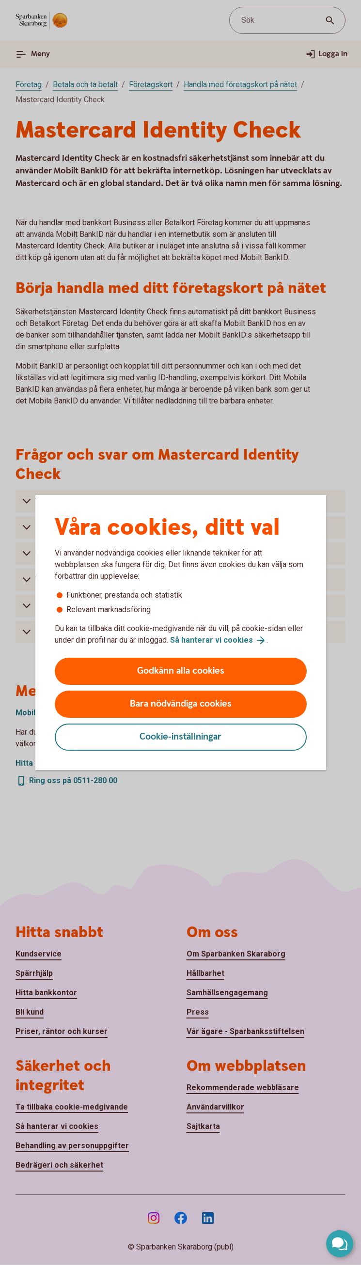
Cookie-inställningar (180, 737)
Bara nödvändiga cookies (181, 704)
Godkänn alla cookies (180, 671)
